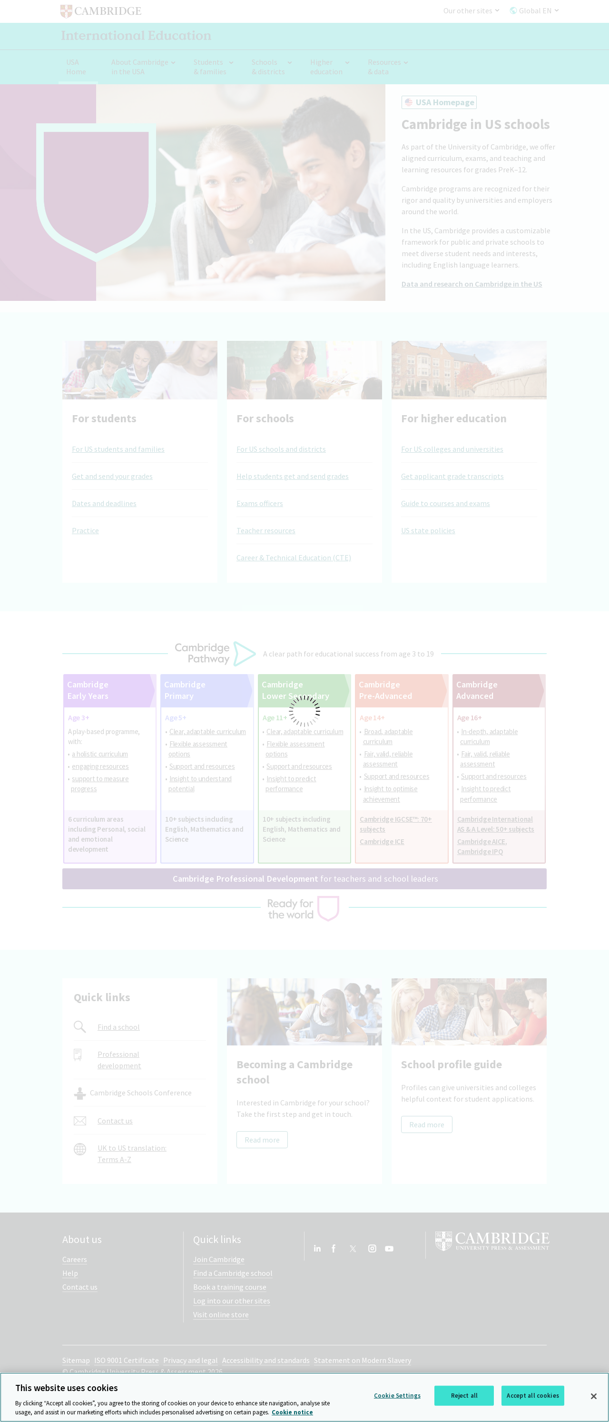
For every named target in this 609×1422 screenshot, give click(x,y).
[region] (304, 1397)
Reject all (464, 1396)
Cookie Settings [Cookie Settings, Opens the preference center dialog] (397, 1396)
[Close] (593, 1396)
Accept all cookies (533, 1396)
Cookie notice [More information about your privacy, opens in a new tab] (292, 1412)
